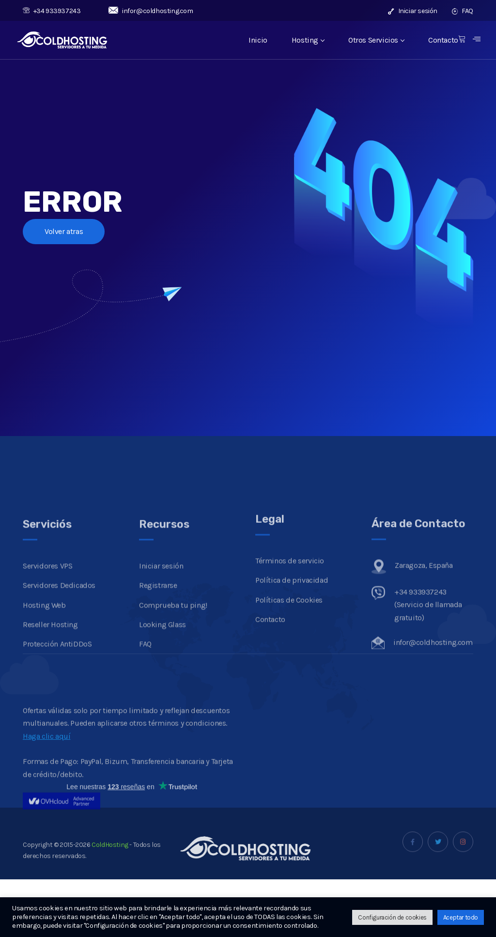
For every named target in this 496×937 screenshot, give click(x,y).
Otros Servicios (376, 40)
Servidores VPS (47, 618)
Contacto (443, 40)
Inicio (257, 40)
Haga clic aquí (46, 777)
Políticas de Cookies (289, 645)
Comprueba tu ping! (173, 657)
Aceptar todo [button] (460, 917)
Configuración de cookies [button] (392, 917)
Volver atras (64, 231)
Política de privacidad (291, 625)
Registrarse (158, 637)
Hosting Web (44, 657)
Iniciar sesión (412, 11)
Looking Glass (162, 677)
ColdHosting (109, 857)
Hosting (308, 40)
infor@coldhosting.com (150, 11)
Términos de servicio (289, 605)
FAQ (462, 11)
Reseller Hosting (50, 677)
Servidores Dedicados (59, 637)
